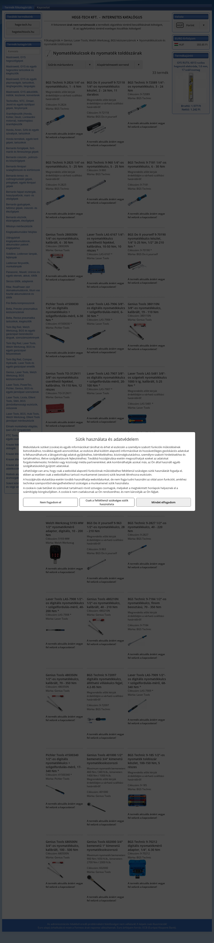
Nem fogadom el (50, 502)
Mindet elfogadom (163, 502)
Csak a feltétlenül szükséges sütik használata (107, 502)
